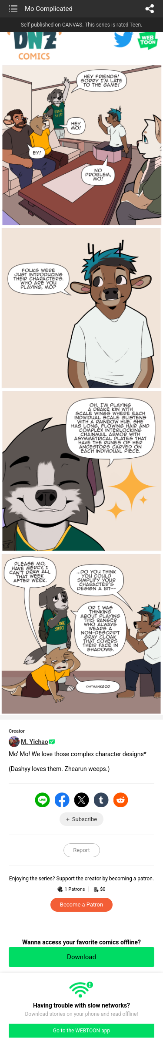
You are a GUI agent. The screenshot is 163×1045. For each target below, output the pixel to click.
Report (81, 850)
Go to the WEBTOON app (81, 1031)
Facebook (62, 799)
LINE (42, 799)
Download (81, 957)
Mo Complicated (49, 9)
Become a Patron (81, 904)
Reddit (120, 799)
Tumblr (101, 799)
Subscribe (84, 819)
